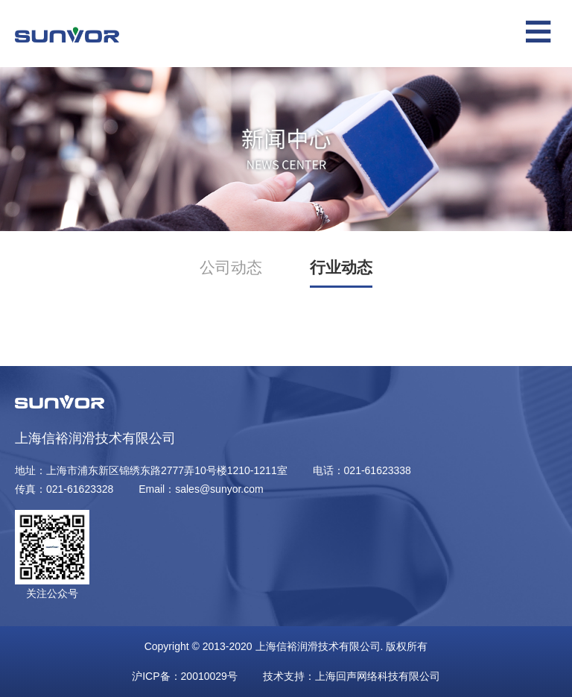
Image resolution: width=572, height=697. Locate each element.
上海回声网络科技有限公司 (377, 676)
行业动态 (341, 267)
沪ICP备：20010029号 (185, 676)
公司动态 (231, 267)
